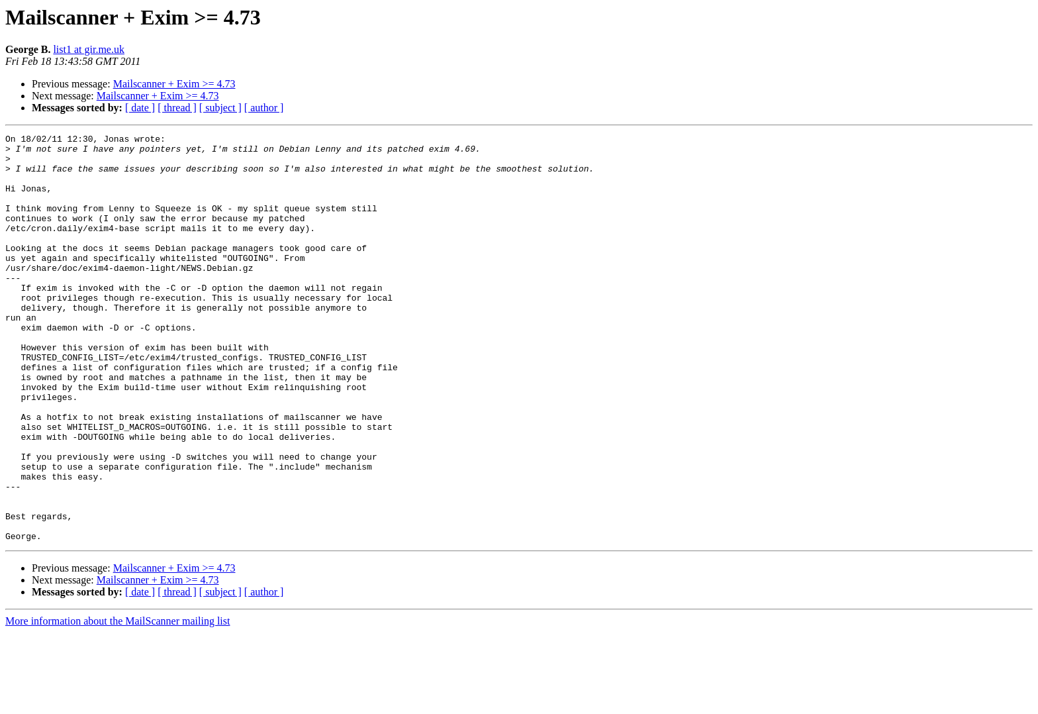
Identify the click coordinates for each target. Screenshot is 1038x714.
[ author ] (264, 107)
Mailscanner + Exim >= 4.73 (174, 83)
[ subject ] (220, 107)
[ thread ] (177, 107)
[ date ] (140, 107)
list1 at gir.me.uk (88, 49)
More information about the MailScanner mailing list (117, 702)
